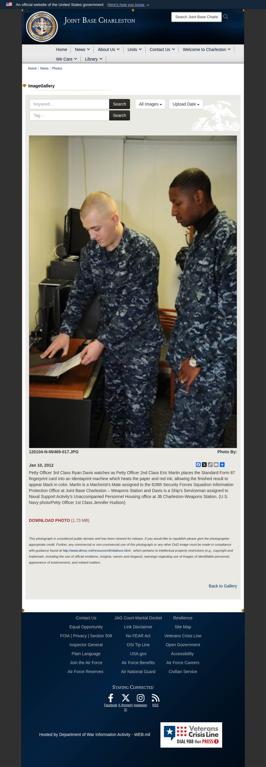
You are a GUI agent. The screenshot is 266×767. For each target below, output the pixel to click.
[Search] (196, 17)
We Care (66, 59)
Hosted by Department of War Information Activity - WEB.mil (94, 734)
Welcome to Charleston (207, 49)
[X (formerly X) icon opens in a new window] (125, 699)
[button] (129, 5)
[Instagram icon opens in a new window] (140, 699)
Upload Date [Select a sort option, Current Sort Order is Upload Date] (186, 104)
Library (94, 59)
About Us (109, 49)
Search (119, 104)
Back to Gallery (223, 586)
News (82, 49)
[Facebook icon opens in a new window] (110, 699)
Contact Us (162, 49)
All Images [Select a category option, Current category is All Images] (150, 104)
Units (135, 49)
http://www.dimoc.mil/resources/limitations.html (96, 550)
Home (61, 49)
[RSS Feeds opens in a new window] (155, 699)
